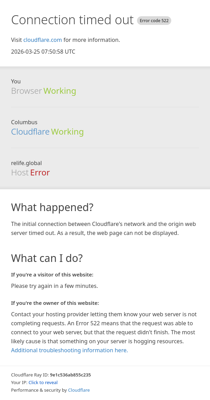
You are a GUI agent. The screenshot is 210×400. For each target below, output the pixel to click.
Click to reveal (43, 382)
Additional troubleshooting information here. (69, 350)
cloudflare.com (42, 40)
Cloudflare (30, 131)
